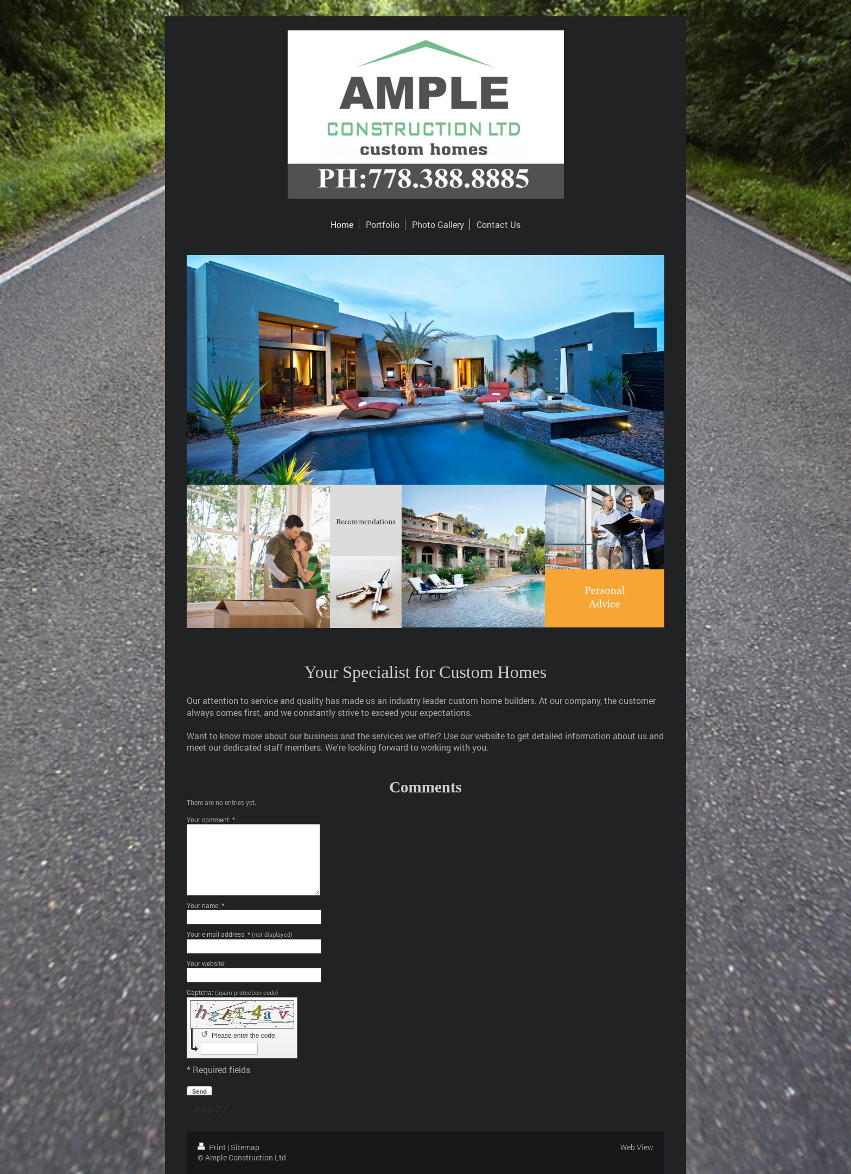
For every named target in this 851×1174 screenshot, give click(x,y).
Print (212, 1147)
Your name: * (205, 905)
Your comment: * (211, 819)
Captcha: (232, 992)
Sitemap (245, 1147)
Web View (636, 1147)
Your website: (206, 963)
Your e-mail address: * (240, 934)
